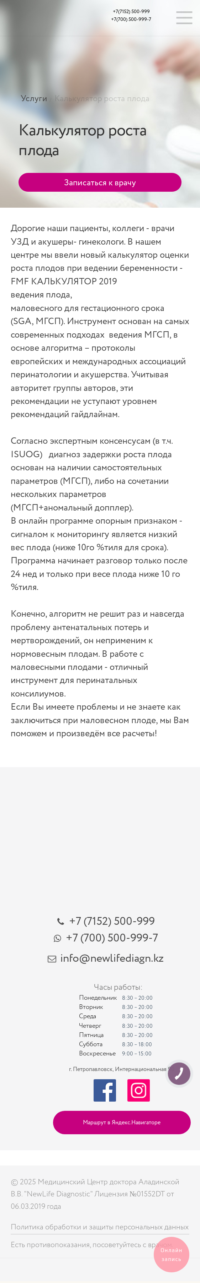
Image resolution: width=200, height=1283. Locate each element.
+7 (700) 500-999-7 (112, 938)
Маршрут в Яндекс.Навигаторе (121, 1122)
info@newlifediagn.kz (112, 958)
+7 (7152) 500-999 (112, 921)
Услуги (34, 98)
